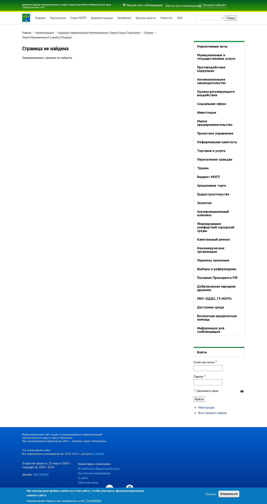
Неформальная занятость (217, 142)
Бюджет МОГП (208, 177)
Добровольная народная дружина (216, 288)
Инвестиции (206, 112)
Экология (204, 203)
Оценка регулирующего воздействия (216, 93)
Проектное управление (215, 133)
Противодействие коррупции (211, 69)
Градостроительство (213, 194)
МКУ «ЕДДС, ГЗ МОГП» (214, 298)
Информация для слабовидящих (210, 330)
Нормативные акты (212, 46)
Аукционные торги (211, 185)
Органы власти (151, 18)
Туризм (203, 168)
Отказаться (229, 493)
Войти (202, 352)
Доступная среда (210, 307)
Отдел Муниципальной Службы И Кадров (47, 37)
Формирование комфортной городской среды (215, 227)
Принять (210, 494)
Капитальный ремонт (213, 239)
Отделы (148, 32)
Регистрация (206, 407)
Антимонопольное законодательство (211, 81)
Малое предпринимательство (214, 123)
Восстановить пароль (212, 413)
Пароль (198, 376)
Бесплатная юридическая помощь (217, 318)
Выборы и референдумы (216, 269)
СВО (186, 18)
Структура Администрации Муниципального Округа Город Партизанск (99, 32)
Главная (40, 18)
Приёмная (128, 18)
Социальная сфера (211, 103)
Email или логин (203, 362)
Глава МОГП (80, 18)
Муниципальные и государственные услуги (216, 57)
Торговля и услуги (211, 150)
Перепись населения (213, 260)
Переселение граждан (214, 159)
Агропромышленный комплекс (213, 213)
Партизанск (59, 18)
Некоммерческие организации (210, 250)
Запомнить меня (207, 391)
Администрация (104, 18)
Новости (172, 18)
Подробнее (93, 500)
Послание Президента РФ (217, 277)
